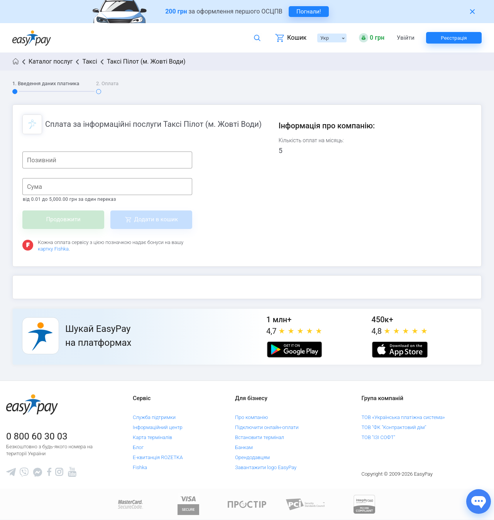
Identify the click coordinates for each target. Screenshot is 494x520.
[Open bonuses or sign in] (371, 37)
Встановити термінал (259, 437)
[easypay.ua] (31, 38)
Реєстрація (454, 38)
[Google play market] (294, 350)
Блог (138, 447)
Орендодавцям (252, 457)
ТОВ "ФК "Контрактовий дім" (394, 427)
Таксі (89, 61)
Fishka (140, 467)
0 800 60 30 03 (37, 436)
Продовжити (63, 219)
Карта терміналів (152, 437)
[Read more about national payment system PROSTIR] (247, 504)
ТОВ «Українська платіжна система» (403, 417)
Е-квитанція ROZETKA (158, 457)
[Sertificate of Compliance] (306, 504)
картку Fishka (53, 249)
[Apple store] (400, 350)
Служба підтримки (154, 417)
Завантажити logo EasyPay (265, 467)
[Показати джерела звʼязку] (478, 501)
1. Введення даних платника (45, 83)
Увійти (405, 38)
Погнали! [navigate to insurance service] (308, 11)
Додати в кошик (156, 219)
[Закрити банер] (472, 11)
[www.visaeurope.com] (188, 504)
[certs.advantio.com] (364, 504)
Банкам (244, 447)
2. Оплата (107, 83)
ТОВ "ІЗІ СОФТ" (378, 437)
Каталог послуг (51, 61)
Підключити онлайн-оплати (267, 427)
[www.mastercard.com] (130, 504)
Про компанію (251, 417)
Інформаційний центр (158, 427)
